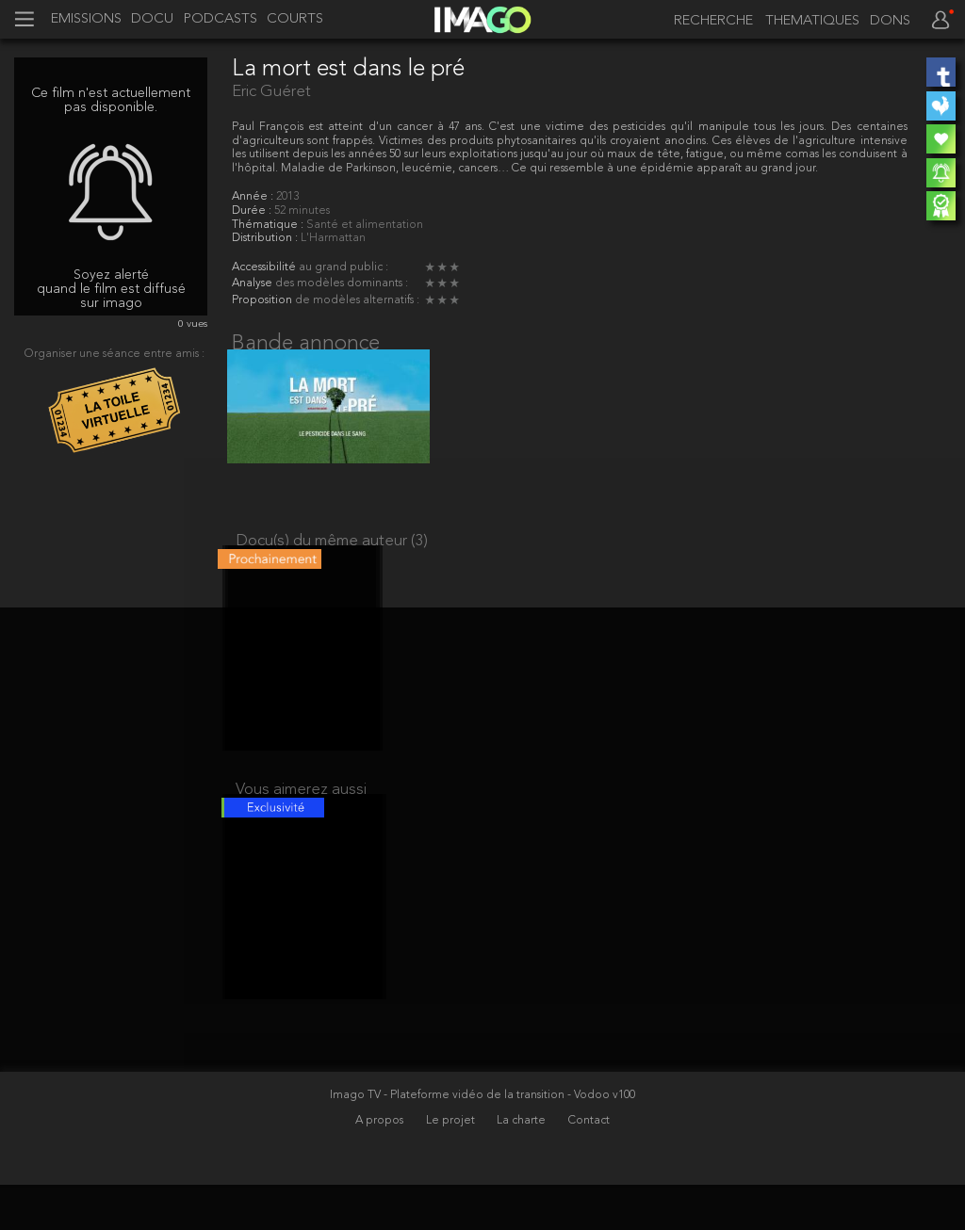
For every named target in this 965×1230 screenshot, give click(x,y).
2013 (287, 196)
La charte (522, 1165)
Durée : (253, 211)
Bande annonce (306, 343)
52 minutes (302, 211)
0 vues (192, 324)
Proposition (263, 300)
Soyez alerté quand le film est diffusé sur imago (111, 288)
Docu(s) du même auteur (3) (332, 556)
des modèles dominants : (341, 283)
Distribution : (266, 238)
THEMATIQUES (812, 21)
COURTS (295, 19)
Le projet (452, 1165)
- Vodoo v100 (601, 1139)
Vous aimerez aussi (301, 820)
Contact (589, 1165)
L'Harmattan (333, 238)
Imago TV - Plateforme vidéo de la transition (448, 1139)
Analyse (253, 283)
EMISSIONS (86, 19)
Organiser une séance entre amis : (114, 354)
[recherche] (709, 21)
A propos (380, 1165)
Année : (254, 196)
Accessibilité (265, 267)
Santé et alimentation (364, 225)
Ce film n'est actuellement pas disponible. (110, 100)
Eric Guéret (271, 92)
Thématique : (269, 225)
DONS (890, 21)
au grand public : (343, 267)
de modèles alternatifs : (357, 300)
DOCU (152, 19)
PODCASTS (220, 19)
